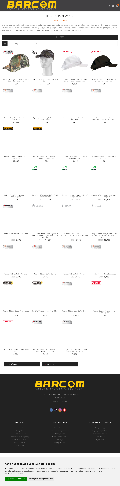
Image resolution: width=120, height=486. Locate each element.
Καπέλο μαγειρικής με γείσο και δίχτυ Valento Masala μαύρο (104, 80)
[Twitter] (55, 406)
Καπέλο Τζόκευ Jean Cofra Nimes (74, 311)
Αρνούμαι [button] (21, 479)
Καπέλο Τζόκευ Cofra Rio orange (104, 274)
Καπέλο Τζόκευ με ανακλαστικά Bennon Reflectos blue (45, 157)
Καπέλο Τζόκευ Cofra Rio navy (74, 274)
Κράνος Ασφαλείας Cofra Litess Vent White (16, 118)
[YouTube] (64, 406)
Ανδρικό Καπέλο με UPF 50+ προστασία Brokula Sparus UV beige (74, 234)
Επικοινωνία (20, 445)
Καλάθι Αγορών (100, 437)
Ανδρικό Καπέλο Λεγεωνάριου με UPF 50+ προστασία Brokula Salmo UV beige (45, 235)
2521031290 (60, 398)
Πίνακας (5, 43)
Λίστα (10, 43)
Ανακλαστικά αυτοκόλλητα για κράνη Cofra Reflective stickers (104, 118)
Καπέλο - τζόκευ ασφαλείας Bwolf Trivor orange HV (104, 196)
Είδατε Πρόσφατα (60, 428)
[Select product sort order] (25, 43)
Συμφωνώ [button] (10, 479)
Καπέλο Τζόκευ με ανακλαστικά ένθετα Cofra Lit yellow (75, 350)
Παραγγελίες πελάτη (100, 431)
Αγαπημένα (100, 440)
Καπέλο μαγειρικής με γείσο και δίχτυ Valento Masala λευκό (75, 80)
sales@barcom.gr (60, 401)
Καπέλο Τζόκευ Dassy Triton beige (16, 311)
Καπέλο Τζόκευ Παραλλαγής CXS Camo (45, 80)
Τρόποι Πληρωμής (20, 434)
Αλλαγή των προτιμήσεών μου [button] (41, 479)
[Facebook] (51, 406)
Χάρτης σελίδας (60, 443)
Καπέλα (64, 20)
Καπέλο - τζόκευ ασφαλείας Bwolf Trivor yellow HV (75, 196)
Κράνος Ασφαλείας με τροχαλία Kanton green (16, 196)
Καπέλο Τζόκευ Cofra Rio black (16, 234)
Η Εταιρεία (20, 428)
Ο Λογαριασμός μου (100, 428)
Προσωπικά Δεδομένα (19, 440)
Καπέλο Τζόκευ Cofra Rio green (16, 274)
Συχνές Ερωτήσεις (20, 443)
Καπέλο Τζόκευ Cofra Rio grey (45, 274)
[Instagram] (60, 406)
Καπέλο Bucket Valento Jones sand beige (16, 350)
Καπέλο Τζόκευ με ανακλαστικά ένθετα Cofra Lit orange (45, 350)
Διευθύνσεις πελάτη (100, 434)
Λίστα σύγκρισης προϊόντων (60, 431)
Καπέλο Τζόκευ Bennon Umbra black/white (16, 157)
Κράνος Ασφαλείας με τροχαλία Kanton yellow (75, 157)
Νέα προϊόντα (60, 434)
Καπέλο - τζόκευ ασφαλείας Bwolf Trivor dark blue (45, 196)
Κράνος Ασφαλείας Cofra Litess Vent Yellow (45, 118)
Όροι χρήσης (20, 431)
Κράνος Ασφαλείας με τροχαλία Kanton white (104, 157)
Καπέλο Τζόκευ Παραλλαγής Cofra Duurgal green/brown (16, 80)
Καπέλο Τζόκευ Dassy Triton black (45, 311)
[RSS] (69, 411)
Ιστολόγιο (60, 440)
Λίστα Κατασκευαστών (60, 437)
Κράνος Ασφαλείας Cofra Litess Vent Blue (75, 118)
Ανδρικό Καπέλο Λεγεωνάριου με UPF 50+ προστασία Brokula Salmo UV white (104, 235)
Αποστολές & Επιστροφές (20, 437)
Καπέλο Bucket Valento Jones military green (104, 311)
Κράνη (55, 20)
